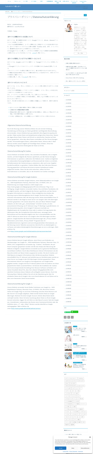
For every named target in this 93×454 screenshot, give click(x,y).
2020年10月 (69, 202)
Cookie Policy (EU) (83, 2)
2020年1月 (68, 232)
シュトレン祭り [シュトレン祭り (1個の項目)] (75, 393)
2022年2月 (68, 149)
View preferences (85, 448)
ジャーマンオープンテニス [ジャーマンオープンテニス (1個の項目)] (70, 396)
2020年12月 (69, 196)
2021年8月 (68, 169)
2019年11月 (68, 239)
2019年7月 (68, 252)
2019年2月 (68, 268)
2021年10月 (69, 162)
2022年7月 (68, 133)
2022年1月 (68, 153)
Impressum (80, 451)
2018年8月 (68, 288)
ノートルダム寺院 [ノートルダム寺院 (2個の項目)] (75, 411)
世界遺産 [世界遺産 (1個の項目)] (74, 422)
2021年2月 (68, 189)
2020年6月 (68, 215)
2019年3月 (68, 265)
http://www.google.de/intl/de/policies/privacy (26, 308)
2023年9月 (68, 106)
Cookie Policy (66, 451)
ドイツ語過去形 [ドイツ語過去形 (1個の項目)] (80, 409)
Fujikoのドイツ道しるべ (12, 6)
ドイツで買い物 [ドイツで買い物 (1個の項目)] (80, 398)
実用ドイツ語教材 (58, 2)
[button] (90, 437)
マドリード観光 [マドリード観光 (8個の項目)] (77, 419)
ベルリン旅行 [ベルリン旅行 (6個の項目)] (80, 417)
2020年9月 (68, 205)
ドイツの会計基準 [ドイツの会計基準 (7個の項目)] (68, 401)
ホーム (9, 1)
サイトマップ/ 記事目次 (74, 2)
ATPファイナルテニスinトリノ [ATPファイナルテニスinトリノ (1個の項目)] (71, 378)
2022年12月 (69, 116)
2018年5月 (68, 298)
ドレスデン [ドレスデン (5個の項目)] (67, 411)
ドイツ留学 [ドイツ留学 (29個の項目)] (74, 406)
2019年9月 (68, 245)
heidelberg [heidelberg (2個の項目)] (81, 378)
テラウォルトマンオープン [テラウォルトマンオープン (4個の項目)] (70, 398)
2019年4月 (68, 262)
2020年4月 (68, 222)
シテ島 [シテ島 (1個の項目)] (78, 390)
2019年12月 (69, 235)
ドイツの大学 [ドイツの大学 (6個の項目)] (76, 401)
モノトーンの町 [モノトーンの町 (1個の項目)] (68, 422)
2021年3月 (68, 186)
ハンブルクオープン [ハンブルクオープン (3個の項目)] (75, 414)
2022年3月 (68, 146)
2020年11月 (69, 199)
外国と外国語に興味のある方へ (73, 63)
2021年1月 (68, 192)
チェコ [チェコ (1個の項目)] (78, 396)
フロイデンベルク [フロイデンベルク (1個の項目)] (68, 417)
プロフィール (17, 1)
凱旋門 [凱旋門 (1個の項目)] (79, 422)
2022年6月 (68, 136)
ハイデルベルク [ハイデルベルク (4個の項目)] (83, 411)
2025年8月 (68, 100)
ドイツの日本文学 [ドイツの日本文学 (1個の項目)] (68, 404)
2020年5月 (68, 219)
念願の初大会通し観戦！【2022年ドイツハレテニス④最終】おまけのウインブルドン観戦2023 (76, 68)
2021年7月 (68, 172)
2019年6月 (68, 255)
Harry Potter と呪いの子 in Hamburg (75, 78)
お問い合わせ (66, 1)
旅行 (42, 1)
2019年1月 (68, 272)
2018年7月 (68, 292)
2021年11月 (68, 159)
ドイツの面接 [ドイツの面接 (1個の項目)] (76, 404)
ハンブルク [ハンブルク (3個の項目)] (67, 414)
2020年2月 (68, 229)
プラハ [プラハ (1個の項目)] (75, 417)
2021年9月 (68, 166)
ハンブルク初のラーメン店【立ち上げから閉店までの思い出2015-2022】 (76, 73)
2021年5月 (68, 179)
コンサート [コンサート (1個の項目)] (67, 390)
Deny (73, 448)
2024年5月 (68, 103)
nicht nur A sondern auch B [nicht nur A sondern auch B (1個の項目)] (78, 380)
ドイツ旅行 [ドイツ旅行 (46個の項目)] (67, 406)
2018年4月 (68, 301)
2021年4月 (68, 182)
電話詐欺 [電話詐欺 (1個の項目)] (72, 424)
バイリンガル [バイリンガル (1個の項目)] (83, 414)
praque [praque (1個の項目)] (66, 383)
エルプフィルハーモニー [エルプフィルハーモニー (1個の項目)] (76, 388)
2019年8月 (68, 249)
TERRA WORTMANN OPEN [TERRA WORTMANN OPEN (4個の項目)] (70, 385)
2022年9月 (68, 126)
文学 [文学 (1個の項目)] (84, 422)
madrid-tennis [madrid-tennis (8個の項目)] (68, 380)
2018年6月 (68, 295)
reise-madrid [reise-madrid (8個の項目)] (72, 383)
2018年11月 (68, 278)
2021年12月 (68, 156)
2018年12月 (69, 275)
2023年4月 (68, 113)
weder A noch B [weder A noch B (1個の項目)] (81, 385)
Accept (60, 448)
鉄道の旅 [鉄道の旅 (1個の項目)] (67, 424)
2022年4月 (68, 143)
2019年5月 (68, 258)
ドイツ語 (25, 1)
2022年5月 (68, 139)
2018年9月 (68, 285)
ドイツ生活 (33, 1)
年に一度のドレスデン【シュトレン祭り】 (76, 81)
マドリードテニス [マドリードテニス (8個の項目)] (68, 419)
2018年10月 (69, 282)
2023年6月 (68, 110)
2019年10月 (69, 242)
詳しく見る (80, 53)
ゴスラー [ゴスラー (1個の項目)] (73, 390)
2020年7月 (68, 212)
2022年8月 (68, 129)
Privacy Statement (73, 451)
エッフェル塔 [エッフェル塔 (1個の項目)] (67, 388)
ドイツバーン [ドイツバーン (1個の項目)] (83, 404)
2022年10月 (69, 123)
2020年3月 (68, 225)
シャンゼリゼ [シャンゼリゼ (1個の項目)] (67, 393)
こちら (34, 53)
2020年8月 (68, 209)
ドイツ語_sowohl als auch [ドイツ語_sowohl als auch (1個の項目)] (70, 409)
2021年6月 (68, 176)
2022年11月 (68, 119)
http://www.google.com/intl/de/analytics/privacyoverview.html (31, 231)
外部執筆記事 (50, 1)
